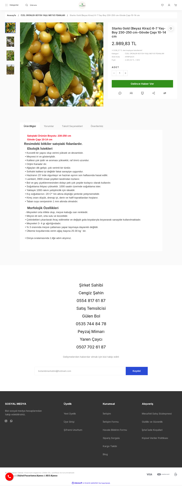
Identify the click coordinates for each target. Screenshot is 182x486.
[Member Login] (167, 5)
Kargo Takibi (110, 447)
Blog (105, 455)
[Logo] (82, 5)
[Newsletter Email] (91, 371)
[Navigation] (12, 5)
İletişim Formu (111, 422)
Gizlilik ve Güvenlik (152, 422)
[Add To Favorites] (171, 28)
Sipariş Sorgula (111, 439)
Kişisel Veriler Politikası (155, 439)
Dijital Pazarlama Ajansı (30, 476)
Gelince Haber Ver (142, 83)
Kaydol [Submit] (135, 371)
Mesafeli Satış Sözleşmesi (157, 414)
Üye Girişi (69, 422)
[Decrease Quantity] (114, 73)
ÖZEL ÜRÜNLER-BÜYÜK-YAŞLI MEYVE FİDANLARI (144, 54)
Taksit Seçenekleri (72, 126)
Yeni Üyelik (70, 414)
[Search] (49, 5)
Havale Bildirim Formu (115, 431)
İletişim (107, 414)
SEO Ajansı (51, 476)
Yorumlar (49, 126)
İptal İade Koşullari (152, 431)
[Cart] (174, 5)
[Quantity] (119, 73)
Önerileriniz (97, 126)
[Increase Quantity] (125, 73)
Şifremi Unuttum (73, 431)
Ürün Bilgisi (30, 126)
